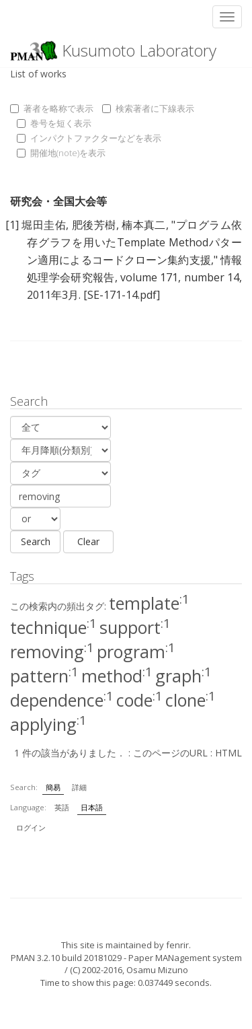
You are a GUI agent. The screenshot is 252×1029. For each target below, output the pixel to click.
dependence (62, 699)
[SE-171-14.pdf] (121, 294)
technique (53, 627)
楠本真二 (144, 224)
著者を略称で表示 (51, 108)
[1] (12, 224)
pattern (44, 675)
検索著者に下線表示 (148, 108)
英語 (61, 807)
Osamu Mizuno (157, 970)
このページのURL (170, 752)
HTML (228, 752)
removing (52, 651)
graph (183, 675)
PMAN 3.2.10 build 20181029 (66, 958)
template (149, 603)
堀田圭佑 (44, 224)
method (117, 675)
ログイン (31, 827)
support (135, 627)
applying (48, 724)
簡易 (53, 787)
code (139, 699)
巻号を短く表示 (54, 123)
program (136, 651)
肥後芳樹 (94, 224)
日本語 (92, 807)
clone (190, 699)
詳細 (79, 787)
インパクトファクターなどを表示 (89, 138)
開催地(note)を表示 (61, 153)
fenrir (177, 945)
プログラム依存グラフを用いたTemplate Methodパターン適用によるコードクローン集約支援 (134, 242)
